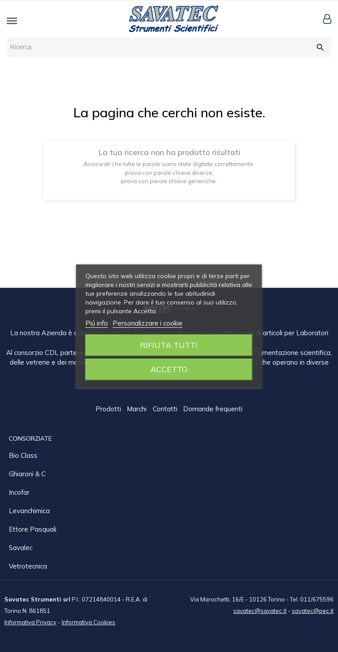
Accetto (169, 369)
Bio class (23, 455)
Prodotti (109, 409)
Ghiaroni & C (27, 473)
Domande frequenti (212, 409)
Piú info (96, 323)
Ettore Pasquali (32, 529)
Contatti (166, 409)
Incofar (19, 492)
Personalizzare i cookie (148, 323)
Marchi (137, 409)
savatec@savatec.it (260, 610)
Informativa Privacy (30, 621)
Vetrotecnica (28, 565)
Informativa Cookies (88, 621)
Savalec (21, 547)
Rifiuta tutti (169, 345)
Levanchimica (29, 510)
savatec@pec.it (313, 610)
